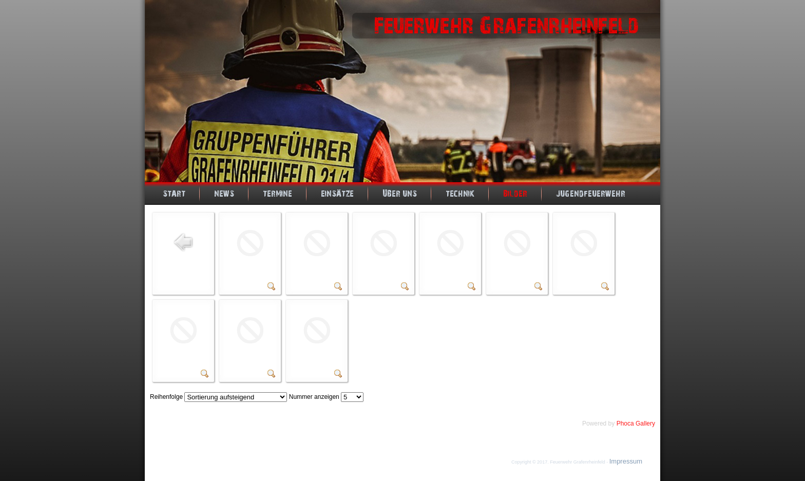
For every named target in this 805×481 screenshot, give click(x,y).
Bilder (515, 193)
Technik (460, 193)
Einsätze (337, 193)
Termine (277, 193)
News (224, 193)
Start (174, 193)
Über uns (399, 193)
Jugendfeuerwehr (590, 193)
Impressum (625, 461)
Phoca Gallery (636, 423)
